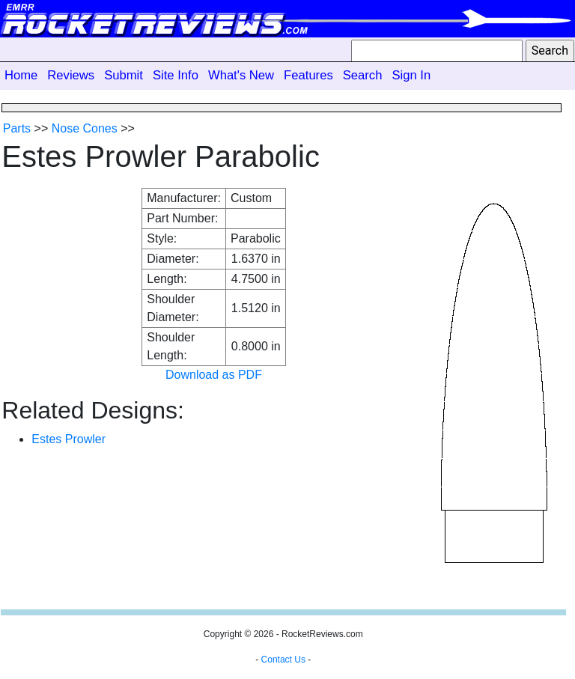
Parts (17, 128)
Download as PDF (213, 374)
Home (20, 75)
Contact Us (283, 659)
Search (363, 75)
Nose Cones (85, 128)
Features (308, 75)
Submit (123, 75)
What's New (241, 75)
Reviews (70, 75)
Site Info (175, 75)
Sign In (411, 75)
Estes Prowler (68, 439)
